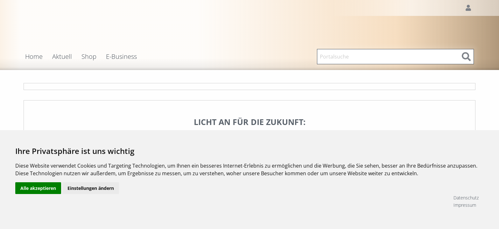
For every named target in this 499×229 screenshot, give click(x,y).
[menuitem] (38, 56)
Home (34, 56)
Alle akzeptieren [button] (38, 201)
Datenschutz (466, 198)
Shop (88, 56)
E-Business (121, 56)
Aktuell (62, 56)
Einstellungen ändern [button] (90, 201)
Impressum (464, 205)
